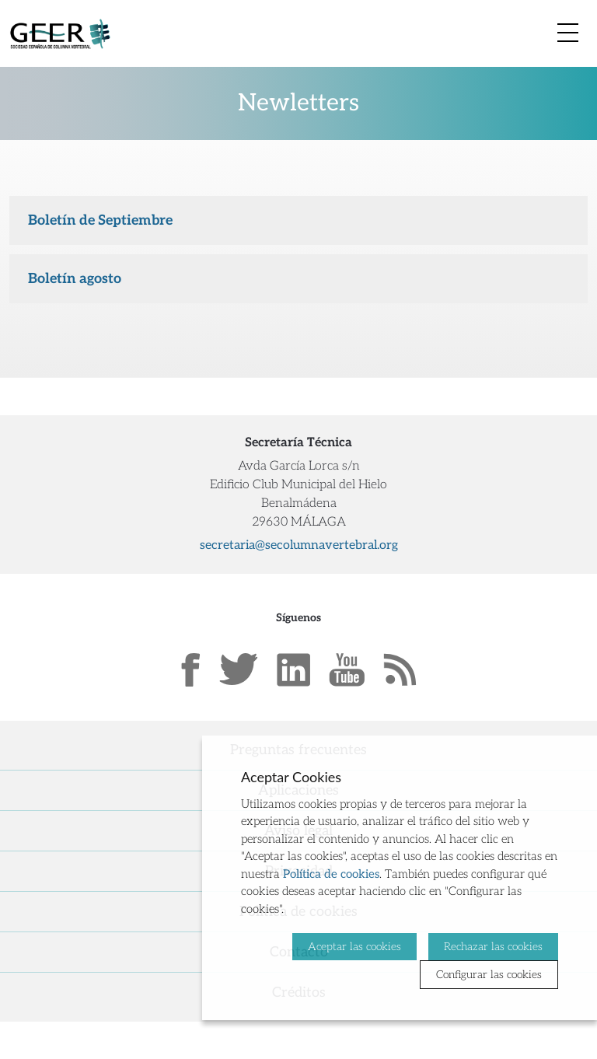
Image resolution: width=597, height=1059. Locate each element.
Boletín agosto (74, 279)
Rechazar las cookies (493, 946)
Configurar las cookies (489, 974)
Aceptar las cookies (354, 946)
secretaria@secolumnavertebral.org (299, 545)
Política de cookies (331, 874)
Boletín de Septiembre (100, 220)
